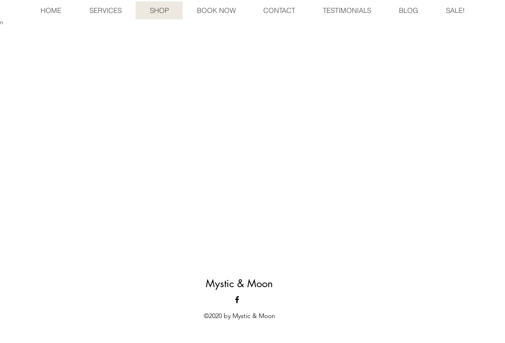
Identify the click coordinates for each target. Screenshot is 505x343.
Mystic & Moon (239, 283)
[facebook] (237, 299)
